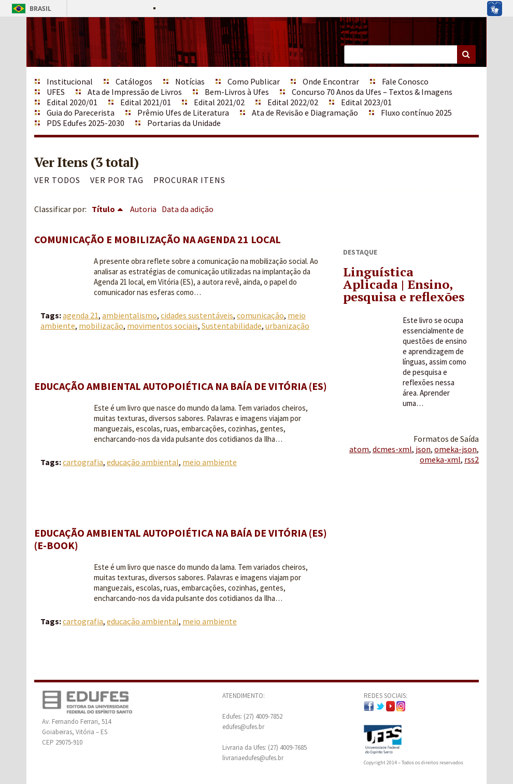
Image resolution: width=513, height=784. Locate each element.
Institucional (70, 81)
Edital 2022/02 (292, 102)
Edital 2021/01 (145, 102)
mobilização (101, 325)
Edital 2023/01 (366, 102)
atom (359, 449)
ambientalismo (129, 315)
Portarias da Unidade (184, 123)
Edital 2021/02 (219, 102)
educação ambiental (143, 462)
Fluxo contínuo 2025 (416, 112)
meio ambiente (209, 462)
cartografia (83, 462)
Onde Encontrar (331, 81)
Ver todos (57, 180)
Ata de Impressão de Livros (135, 92)
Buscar (466, 54)
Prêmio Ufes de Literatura (183, 112)
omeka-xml (440, 459)
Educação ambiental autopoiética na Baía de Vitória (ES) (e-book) (180, 539)
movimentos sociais (162, 325)
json (423, 449)
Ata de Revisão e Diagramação (305, 112)
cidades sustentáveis (197, 315)
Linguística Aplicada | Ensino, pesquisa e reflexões (403, 284)
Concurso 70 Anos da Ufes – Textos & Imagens (372, 92)
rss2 (471, 459)
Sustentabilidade (232, 325)
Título (103, 209)
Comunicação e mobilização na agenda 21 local (157, 239)
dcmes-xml (392, 449)
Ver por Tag (117, 180)
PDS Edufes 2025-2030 (85, 123)
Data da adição (187, 209)
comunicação (260, 315)
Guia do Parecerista (81, 112)
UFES (56, 92)
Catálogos (134, 81)
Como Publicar (253, 81)
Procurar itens (189, 180)
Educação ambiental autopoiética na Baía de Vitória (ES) (180, 386)
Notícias (190, 81)
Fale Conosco (405, 81)
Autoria (143, 209)
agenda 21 (80, 315)
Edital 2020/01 (72, 102)
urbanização (287, 325)
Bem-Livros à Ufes (237, 92)
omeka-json (455, 449)
